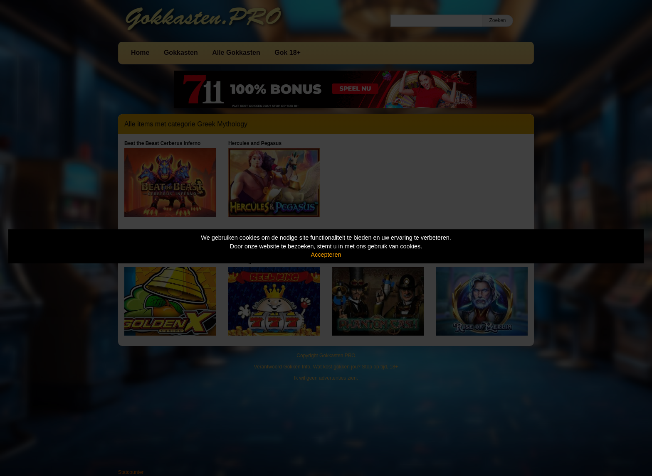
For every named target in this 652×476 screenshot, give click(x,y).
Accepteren (326, 254)
